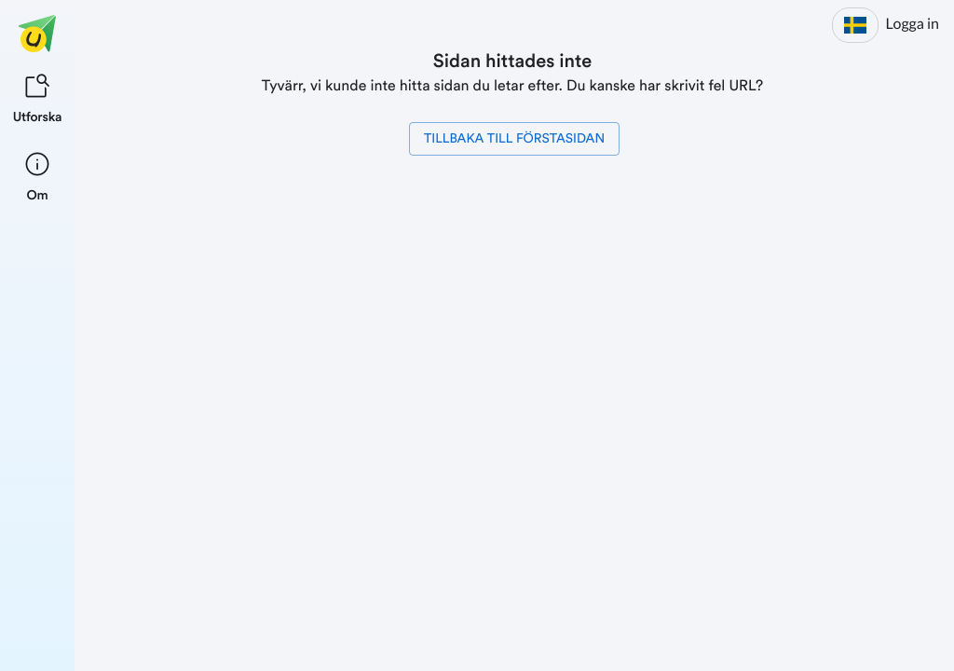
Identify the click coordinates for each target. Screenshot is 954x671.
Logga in (912, 24)
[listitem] (37, 97)
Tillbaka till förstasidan (514, 138)
